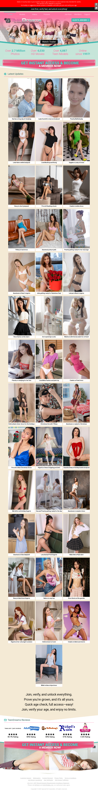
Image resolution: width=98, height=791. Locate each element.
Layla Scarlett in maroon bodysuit (49, 119)
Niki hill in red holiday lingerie (21, 511)
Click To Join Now (79, 20)
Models (22, 14)
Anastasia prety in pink (49, 249)
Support (87, 14)
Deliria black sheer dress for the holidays (22, 424)
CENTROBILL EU (48, 785)
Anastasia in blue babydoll (21, 554)
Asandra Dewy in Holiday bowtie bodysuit (76, 467)
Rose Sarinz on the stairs (21, 337)
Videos (34, 14)
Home (10, 14)
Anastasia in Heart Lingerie (21, 293)
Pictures (47, 14)
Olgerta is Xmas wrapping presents (49, 467)
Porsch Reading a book (49, 206)
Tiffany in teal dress (21, 249)
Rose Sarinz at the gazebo (76, 598)
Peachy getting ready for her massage (76, 249)
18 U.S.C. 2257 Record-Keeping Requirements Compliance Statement (48, 783)
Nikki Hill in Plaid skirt (76, 554)
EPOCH (37, 785)
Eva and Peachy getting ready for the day (49, 511)
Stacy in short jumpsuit (21, 206)
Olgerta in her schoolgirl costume (21, 642)
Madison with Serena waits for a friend (76, 337)
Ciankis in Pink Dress (76, 380)
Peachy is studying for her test (21, 380)
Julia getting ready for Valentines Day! (49, 293)
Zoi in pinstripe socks (49, 337)
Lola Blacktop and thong (49, 162)
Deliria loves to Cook (49, 642)
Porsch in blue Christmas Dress (21, 467)
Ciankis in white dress (76, 206)
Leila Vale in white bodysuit (21, 162)
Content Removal (47, 778)
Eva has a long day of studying (21, 119)
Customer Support (25, 778)
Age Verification (48, 780)
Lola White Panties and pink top (49, 380)
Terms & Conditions (70, 778)
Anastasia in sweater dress (76, 511)
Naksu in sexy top (49, 598)
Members (78, 14)
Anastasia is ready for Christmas (76, 424)
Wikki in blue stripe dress (49, 685)
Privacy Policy (58, 778)
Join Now (68, 14)
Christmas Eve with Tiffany (49, 424)
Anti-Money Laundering (35, 780)
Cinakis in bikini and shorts (76, 642)
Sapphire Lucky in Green (76, 162)
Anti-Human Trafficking (61, 780)
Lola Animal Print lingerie (49, 554)
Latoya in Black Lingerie (76, 293)
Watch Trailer (49, 41)
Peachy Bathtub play (76, 119)
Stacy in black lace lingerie (21, 598)
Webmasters (36, 778)
